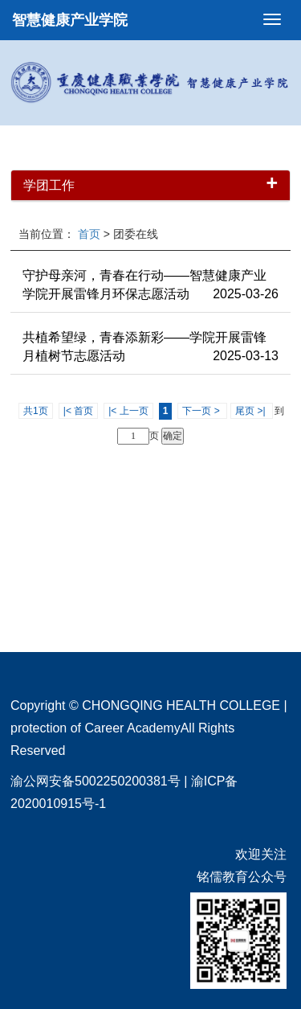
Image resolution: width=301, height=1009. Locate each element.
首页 (89, 234)
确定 (172, 435)
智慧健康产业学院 (70, 20)
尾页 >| (251, 410)
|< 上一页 (128, 410)
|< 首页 (78, 410)
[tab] (150, 186)
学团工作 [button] (150, 185)
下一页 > (202, 410)
